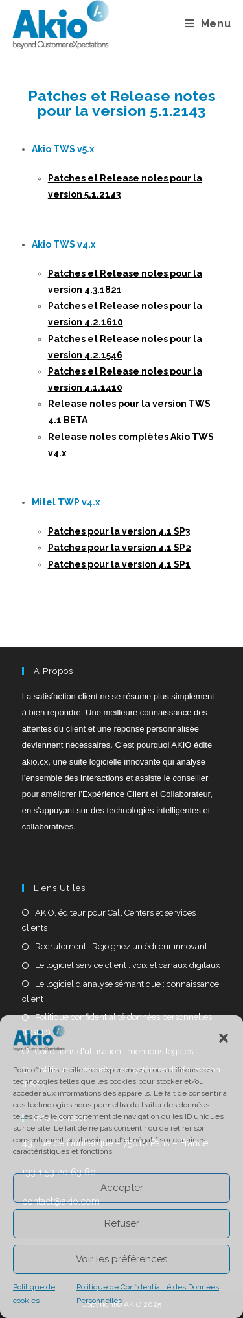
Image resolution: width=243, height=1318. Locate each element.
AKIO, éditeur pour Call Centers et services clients (109, 920)
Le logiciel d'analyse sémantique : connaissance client (120, 991)
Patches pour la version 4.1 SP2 (119, 547)
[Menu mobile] (208, 24)
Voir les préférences (121, 1259)
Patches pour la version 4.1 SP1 (119, 564)
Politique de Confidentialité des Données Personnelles (147, 1294)
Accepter (121, 1188)
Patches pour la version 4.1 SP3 (119, 531)
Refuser (121, 1223)
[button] (223, 1038)
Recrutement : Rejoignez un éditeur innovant (121, 946)
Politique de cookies (34, 1294)
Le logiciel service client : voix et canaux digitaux (127, 965)
